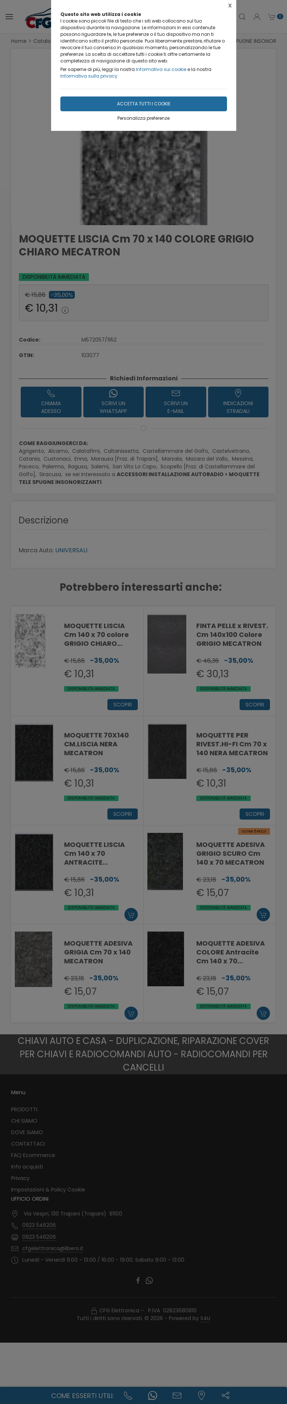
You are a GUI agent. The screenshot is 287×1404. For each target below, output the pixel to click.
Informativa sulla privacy (88, 76)
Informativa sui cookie (161, 69)
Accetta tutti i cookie (143, 104)
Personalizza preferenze (143, 118)
